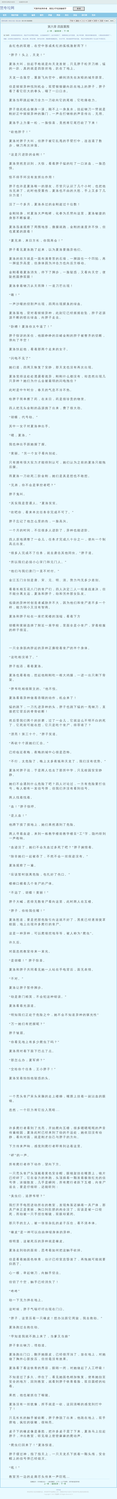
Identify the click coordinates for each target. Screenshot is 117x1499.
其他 (75, 15)
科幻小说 (12, 21)
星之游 (18, 21)
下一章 (66, 31)
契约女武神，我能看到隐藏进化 (47, 39)
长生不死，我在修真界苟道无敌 (69, 39)
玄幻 (25, 15)
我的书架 (14, 15)
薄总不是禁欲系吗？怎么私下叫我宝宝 (93, 39)
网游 (58, 15)
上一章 (49, 31)
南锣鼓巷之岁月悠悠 (68, 35)
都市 (41, 15)
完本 (93, 15)
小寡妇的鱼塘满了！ (104, 35)
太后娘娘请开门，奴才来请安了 (50, 35)
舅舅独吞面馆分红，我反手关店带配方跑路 (24, 35)
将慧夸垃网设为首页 (8, 2)
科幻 (67, 15)
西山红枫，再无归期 (29, 39)
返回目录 (58, 31)
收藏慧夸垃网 (23, 2)
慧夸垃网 (7, 8)
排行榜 (84, 15)
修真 (33, 15)
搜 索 (79, 9)
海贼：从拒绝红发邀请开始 (12, 39)
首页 (4, 15)
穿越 (50, 15)
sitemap (58, 1490)
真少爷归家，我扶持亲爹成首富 (87, 35)
